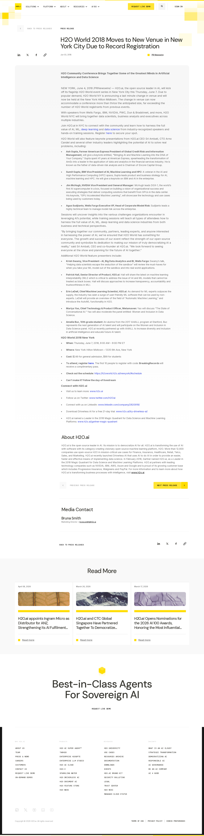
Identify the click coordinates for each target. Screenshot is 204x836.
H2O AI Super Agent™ (71, 748)
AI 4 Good (154, 773)
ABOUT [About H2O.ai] (63, 6)
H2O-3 (62, 769)
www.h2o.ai (96, 391)
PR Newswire (158, 55)
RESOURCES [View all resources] (79, 6)
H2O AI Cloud (67, 765)
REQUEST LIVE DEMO (141, 6)
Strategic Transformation (162, 752)
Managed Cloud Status (115, 794)
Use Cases (109, 752)
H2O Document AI (68, 781)
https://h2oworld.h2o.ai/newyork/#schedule (118, 373)
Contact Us (21, 769)
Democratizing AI (158, 756)
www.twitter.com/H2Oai (102, 398)
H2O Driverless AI (69, 777)
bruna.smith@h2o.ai (87, 522)
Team (17, 752)
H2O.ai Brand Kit (113, 773)
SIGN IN (179, 6)
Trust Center (111, 786)
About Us (20, 748)
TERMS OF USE (137, 821)
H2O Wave (64, 790)
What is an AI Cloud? (160, 748)
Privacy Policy (155, 821)
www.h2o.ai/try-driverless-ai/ (132, 411)
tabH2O (63, 752)
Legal (107, 781)
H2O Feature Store (69, 786)
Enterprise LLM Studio (72, 761)
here (109, 133)
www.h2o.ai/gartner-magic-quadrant (97, 421)
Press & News (22, 756)
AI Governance (156, 765)
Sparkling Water (68, 773)
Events (107, 769)
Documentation (111, 761)
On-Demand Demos (24, 777)
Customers (20, 765)
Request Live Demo (25, 773)
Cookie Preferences (175, 821)
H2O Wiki (108, 790)
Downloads (109, 765)
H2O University (112, 748)
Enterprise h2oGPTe (70, 756)
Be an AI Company (158, 769)
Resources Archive (114, 756)
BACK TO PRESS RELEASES (71, 545)
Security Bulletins (114, 777)
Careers (19, 761)
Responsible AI (157, 761)
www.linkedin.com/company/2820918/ (119, 404)
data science (112, 129)
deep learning (89, 129)
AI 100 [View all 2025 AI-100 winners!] (94, 6)
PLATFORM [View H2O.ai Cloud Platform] (48, 6)
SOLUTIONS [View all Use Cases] (31, 6)
